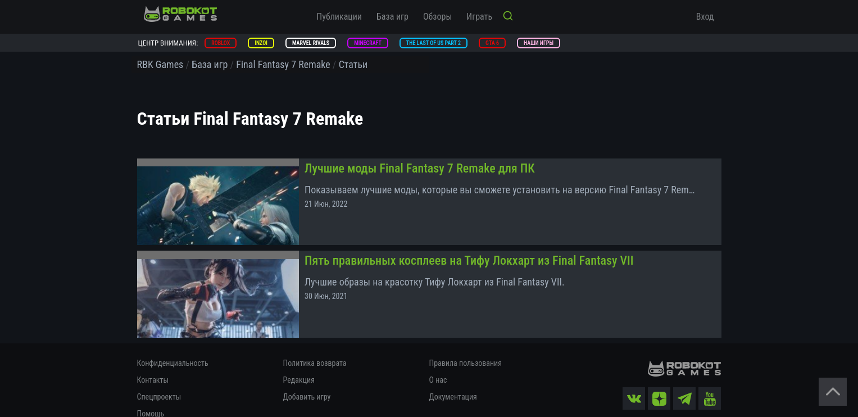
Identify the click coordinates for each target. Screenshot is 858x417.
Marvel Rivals (310, 43)
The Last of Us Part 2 (433, 43)
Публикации (339, 16)
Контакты (153, 363)
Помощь (151, 397)
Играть (479, 16)
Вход (705, 16)
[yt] (710, 382)
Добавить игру (307, 380)
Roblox (220, 43)
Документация (453, 380)
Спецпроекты (159, 380)
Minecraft (368, 43)
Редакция (299, 363)
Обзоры (437, 16)
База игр (392, 16)
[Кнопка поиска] (508, 17)
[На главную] (180, 14)
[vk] (634, 382)
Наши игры (538, 43)
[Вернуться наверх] (833, 392)
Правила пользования (465, 346)
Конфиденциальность (172, 346)
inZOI (261, 43)
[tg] (685, 382)
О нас (438, 363)
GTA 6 (492, 43)
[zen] (659, 382)
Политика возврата (315, 346)
